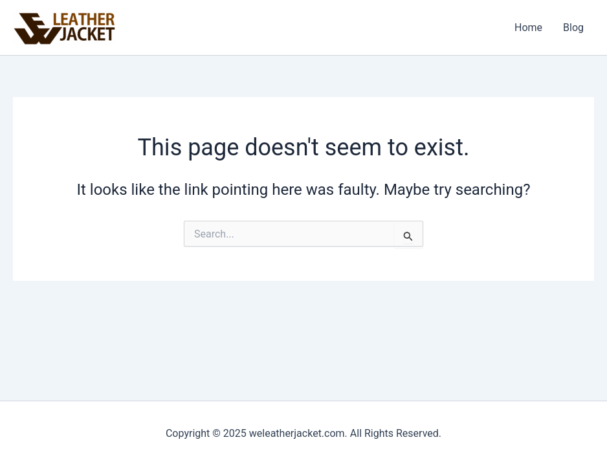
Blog (573, 27)
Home (528, 27)
